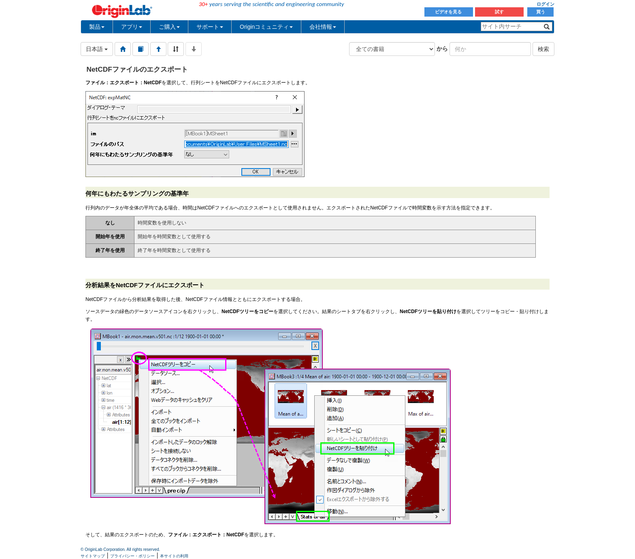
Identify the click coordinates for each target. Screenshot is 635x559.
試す (499, 11)
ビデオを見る (449, 11)
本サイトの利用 (174, 556)
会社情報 (322, 26)
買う (540, 11)
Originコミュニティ (266, 26)
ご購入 (169, 26)
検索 (543, 49)
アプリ (131, 26)
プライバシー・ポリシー (132, 556)
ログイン (545, 4)
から (442, 48)
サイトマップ (93, 556)
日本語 (97, 49)
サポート (209, 26)
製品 (96, 26)
